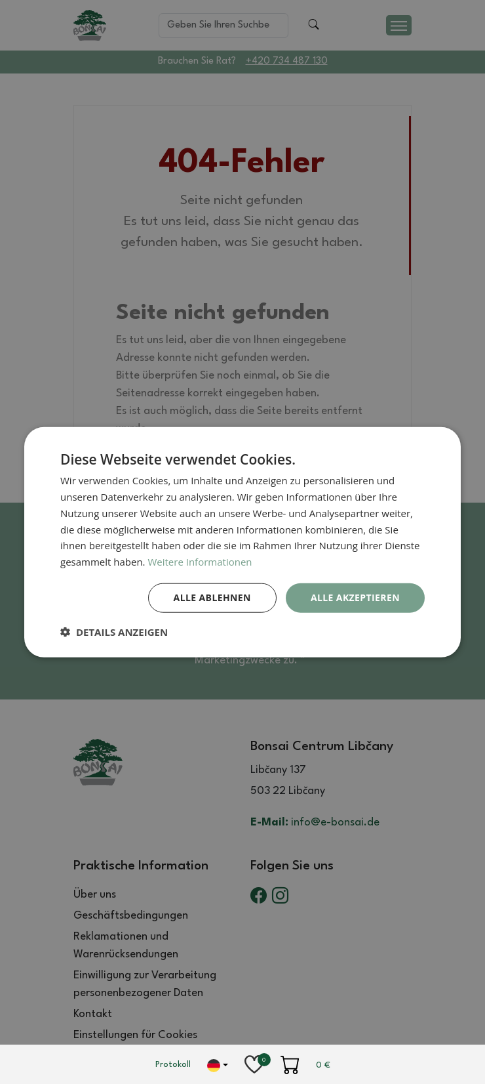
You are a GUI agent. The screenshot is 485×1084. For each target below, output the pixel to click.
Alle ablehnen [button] (212, 597)
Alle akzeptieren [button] (355, 597)
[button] (114, 631)
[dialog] (242, 542)
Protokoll (173, 1064)
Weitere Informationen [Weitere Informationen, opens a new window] (199, 561)
